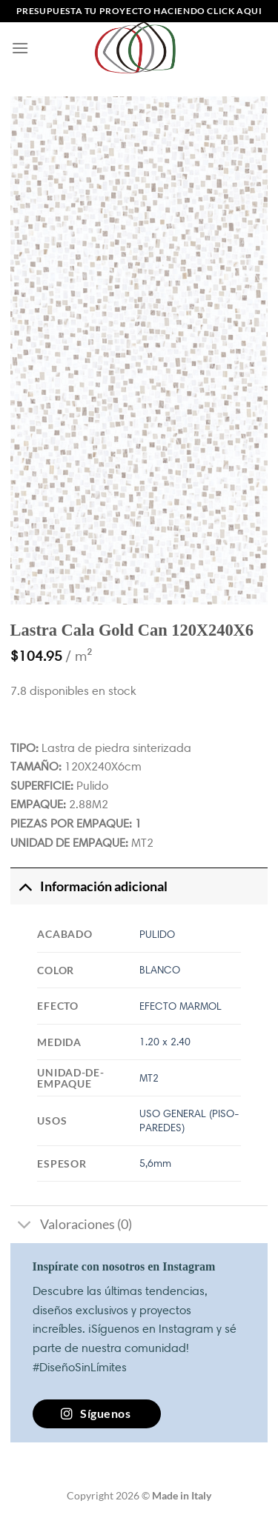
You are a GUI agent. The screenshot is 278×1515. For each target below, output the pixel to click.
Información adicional (89, 886)
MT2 (149, 1078)
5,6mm (155, 1163)
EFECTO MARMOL (180, 1006)
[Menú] (20, 48)
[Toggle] (24, 886)
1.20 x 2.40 (165, 1041)
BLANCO (159, 969)
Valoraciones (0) (71, 1226)
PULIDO (157, 934)
